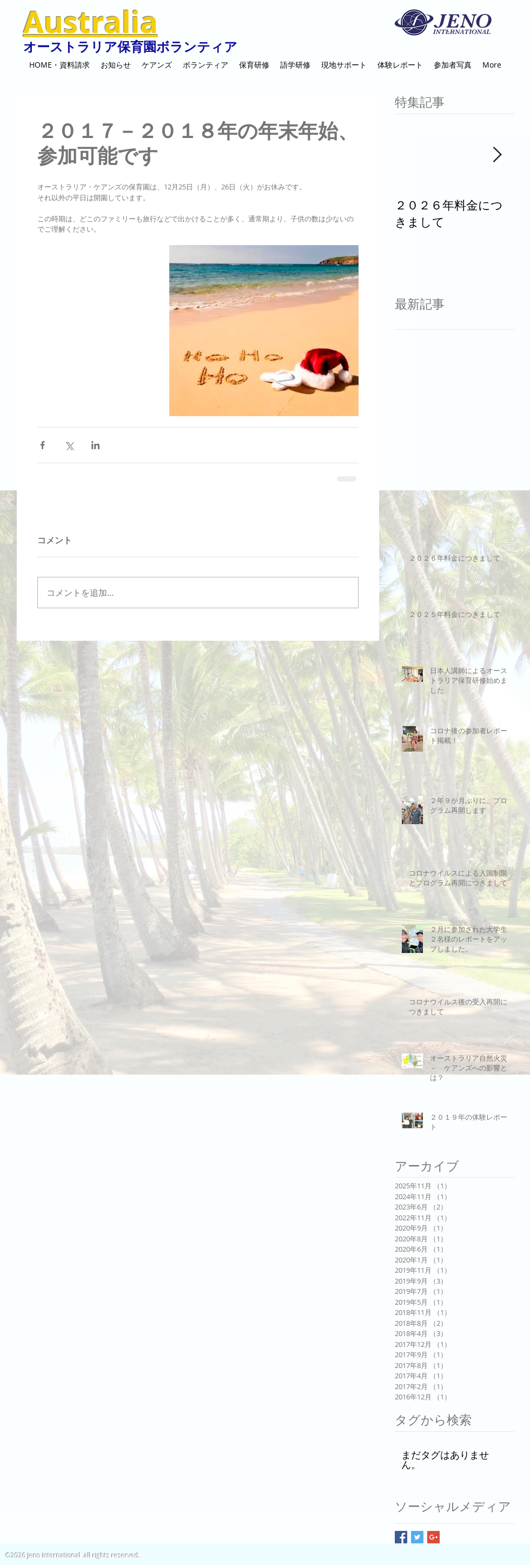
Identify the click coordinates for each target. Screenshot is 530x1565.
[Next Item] (497, 155)
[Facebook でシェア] (42, 445)
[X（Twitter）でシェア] (69, 445)
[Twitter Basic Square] (417, 1537)
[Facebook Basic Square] (401, 1537)
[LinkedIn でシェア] (95, 445)
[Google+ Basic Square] (433, 1537)
